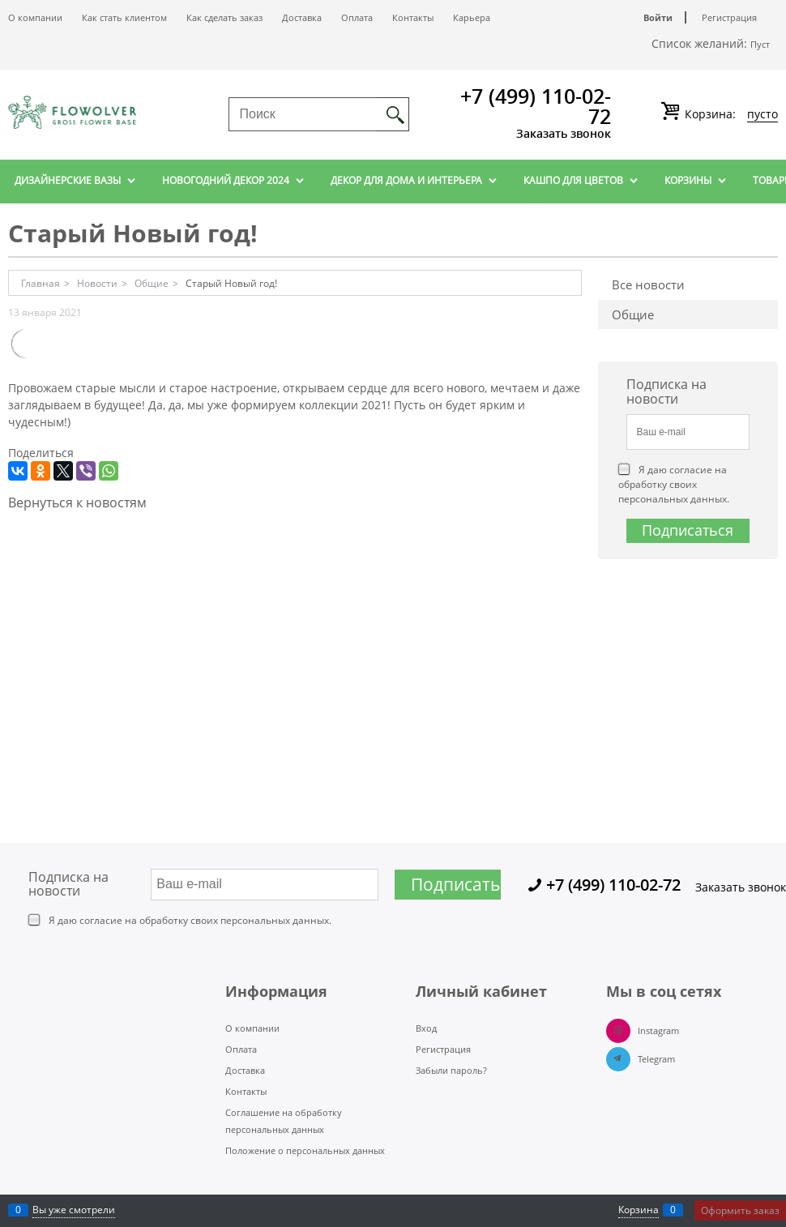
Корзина (638, 1209)
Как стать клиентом (124, 17)
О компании (35, 17)
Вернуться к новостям (77, 502)
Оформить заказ (740, 1210)
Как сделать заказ (224, 17)
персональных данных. (673, 499)
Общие (633, 314)
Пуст (760, 44)
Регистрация (729, 17)
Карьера (471, 17)
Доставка (302, 17)
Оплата (357, 17)
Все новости (648, 284)
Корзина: (729, 114)
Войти (658, 17)
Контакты (413, 17)
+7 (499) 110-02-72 (535, 106)
